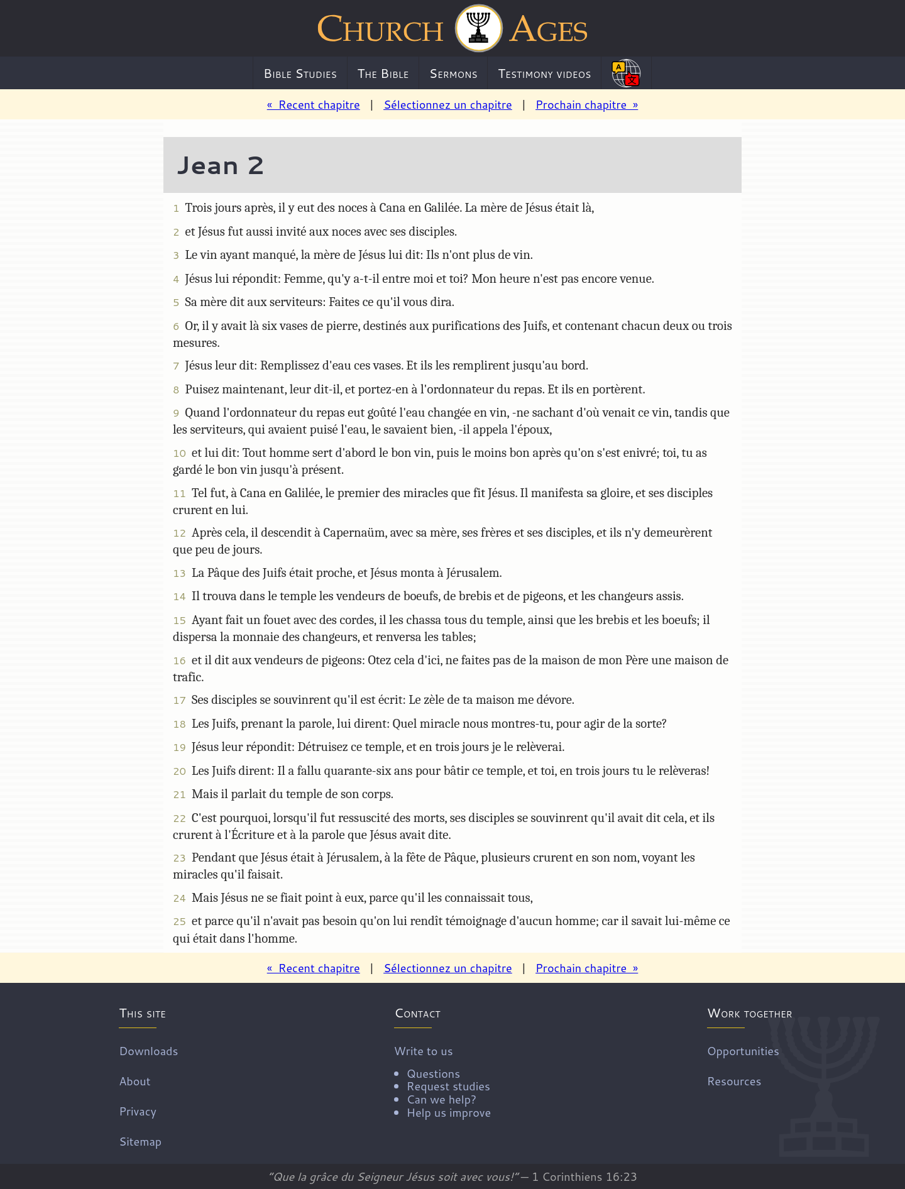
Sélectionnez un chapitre (447, 104)
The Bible (383, 73)
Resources (734, 1080)
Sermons (453, 73)
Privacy (137, 1110)
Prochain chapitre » (586, 104)
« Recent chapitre (313, 104)
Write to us (442, 1080)
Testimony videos (544, 73)
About (134, 1080)
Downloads (148, 1050)
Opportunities (743, 1050)
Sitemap (140, 1140)
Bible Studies (300, 73)
